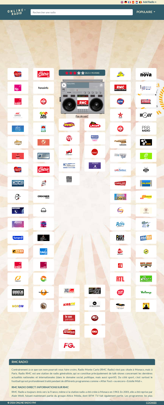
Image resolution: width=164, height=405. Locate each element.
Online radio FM (25, 402)
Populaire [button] (144, 12)
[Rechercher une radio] (82, 12)
